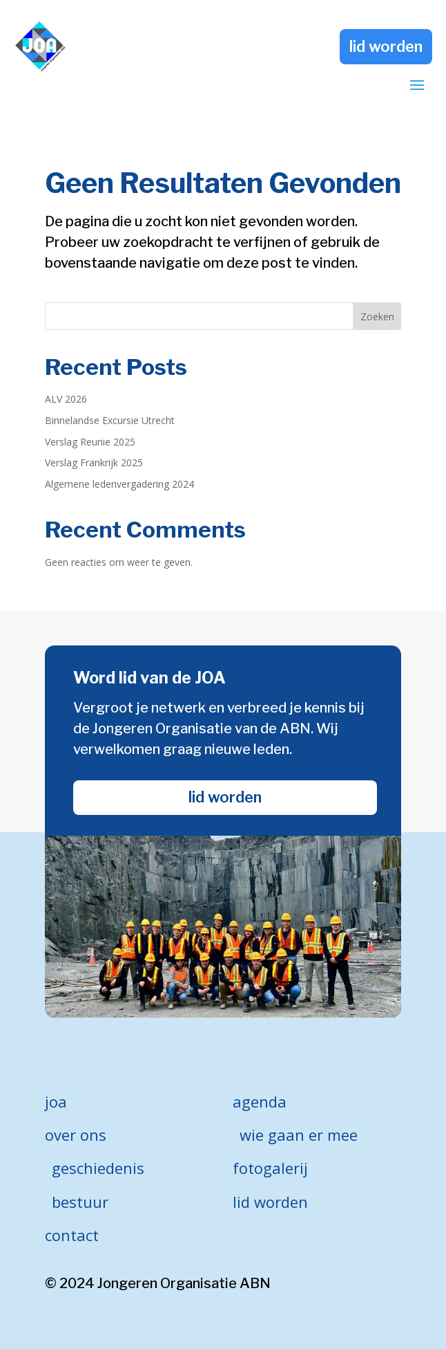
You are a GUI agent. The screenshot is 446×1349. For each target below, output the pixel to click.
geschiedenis (98, 1167)
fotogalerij (270, 1167)
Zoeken (377, 316)
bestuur (80, 1201)
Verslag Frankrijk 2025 (94, 462)
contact (72, 1234)
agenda (260, 1101)
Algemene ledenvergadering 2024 (119, 483)
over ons (75, 1134)
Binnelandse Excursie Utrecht (110, 420)
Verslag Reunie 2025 (90, 441)
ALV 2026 (66, 398)
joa (56, 1101)
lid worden (386, 46)
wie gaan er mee (299, 1134)
